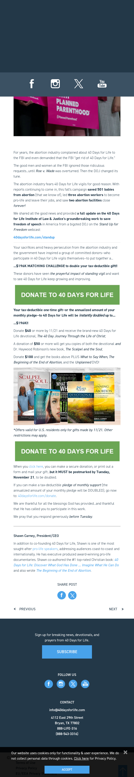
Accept (67, 770)
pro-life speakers (45, 547)
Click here (81, 758)
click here (36, 464)
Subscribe (67, 650)
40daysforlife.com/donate (37, 494)
